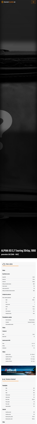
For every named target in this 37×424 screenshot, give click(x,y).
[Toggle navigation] (33, 2)
